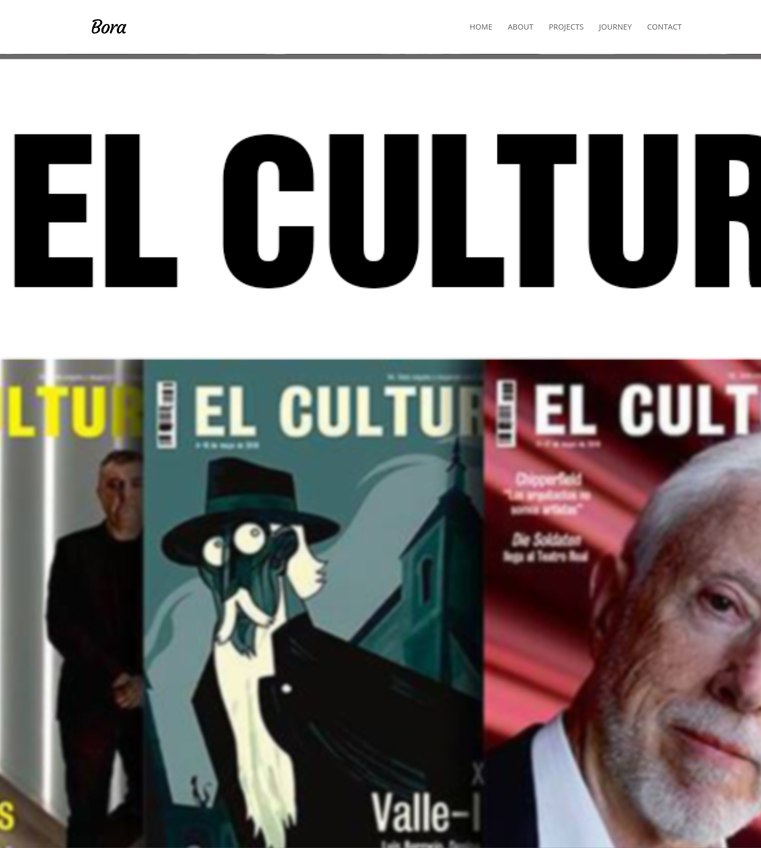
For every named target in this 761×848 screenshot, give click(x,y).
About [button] (520, 27)
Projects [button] (566, 27)
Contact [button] (664, 27)
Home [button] (481, 27)
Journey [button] (615, 27)
